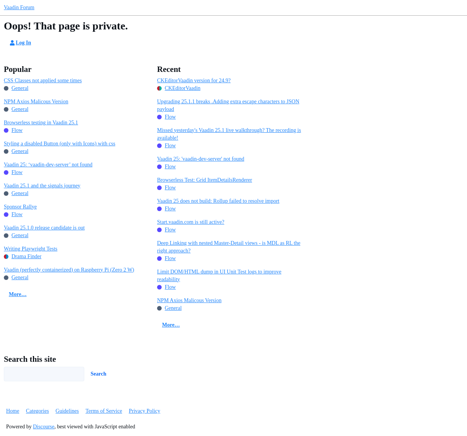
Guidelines (67, 411)
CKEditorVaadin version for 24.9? (194, 80)
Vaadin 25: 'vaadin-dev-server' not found (200, 159)
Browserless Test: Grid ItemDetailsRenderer (204, 180)
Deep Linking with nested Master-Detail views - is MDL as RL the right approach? (228, 247)
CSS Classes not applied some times (43, 80)
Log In (20, 42)
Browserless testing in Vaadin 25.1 (41, 122)
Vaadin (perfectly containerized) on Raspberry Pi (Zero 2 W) (69, 270)
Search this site (30, 359)
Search (99, 374)
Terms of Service (103, 411)
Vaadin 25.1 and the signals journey (42, 186)
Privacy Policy (144, 411)
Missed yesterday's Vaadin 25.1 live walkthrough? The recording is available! (229, 134)
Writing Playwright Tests (30, 249)
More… (17, 294)
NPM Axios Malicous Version (36, 101)
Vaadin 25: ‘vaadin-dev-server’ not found (48, 165)
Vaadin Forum (19, 7)
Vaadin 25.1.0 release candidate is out (44, 228)
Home (12, 411)
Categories (37, 411)
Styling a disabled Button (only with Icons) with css (59, 143)
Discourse (43, 426)
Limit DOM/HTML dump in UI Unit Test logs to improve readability (219, 275)
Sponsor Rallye (20, 207)
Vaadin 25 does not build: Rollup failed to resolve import (218, 201)
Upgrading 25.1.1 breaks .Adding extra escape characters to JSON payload (228, 105)
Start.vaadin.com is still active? (190, 222)
